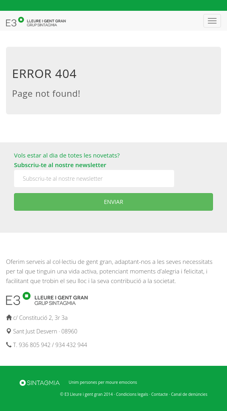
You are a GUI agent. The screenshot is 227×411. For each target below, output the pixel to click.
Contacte (159, 394)
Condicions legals (132, 394)
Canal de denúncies (189, 394)
